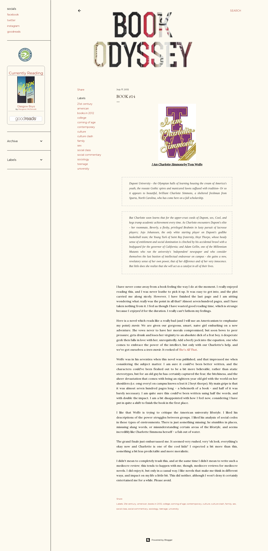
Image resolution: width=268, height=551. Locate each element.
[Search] (235, 10)
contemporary (86, 127)
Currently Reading (26, 73)
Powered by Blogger (159, 540)
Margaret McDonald (27, 109)
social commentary (89, 154)
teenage (82, 164)
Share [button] (80, 89)
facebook (13, 14)
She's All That (188, 349)
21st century (84, 104)
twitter (11, 20)
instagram (13, 26)
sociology (83, 159)
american (83, 108)
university (83, 168)
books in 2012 (85, 113)
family (81, 141)
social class (84, 150)
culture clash (85, 136)
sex (79, 145)
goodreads (13, 31)
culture (81, 131)
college (81, 117)
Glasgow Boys (26, 106)
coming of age (86, 122)
